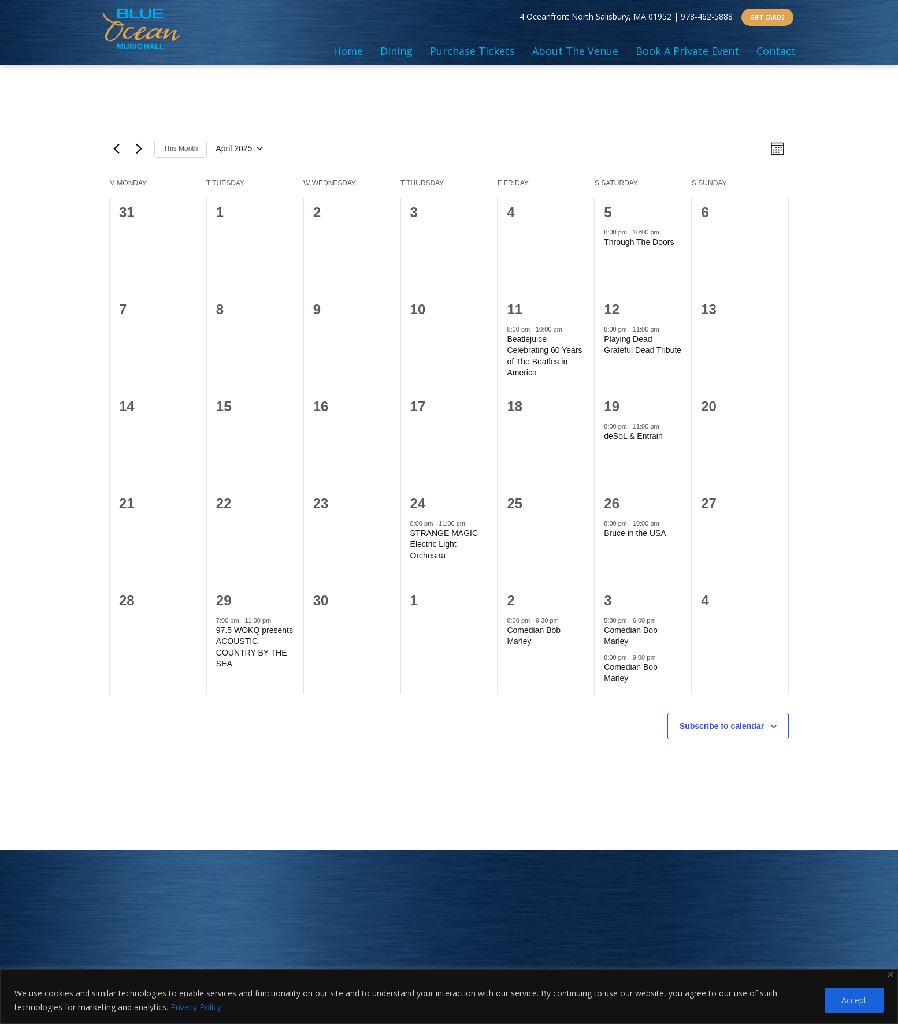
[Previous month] (116, 148)
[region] (449, 996)
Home (348, 51)
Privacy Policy (195, 1006)
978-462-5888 (707, 16)
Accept (854, 1000)
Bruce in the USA (635, 533)
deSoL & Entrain (633, 436)
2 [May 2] (510, 600)
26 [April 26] (611, 503)
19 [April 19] (611, 406)
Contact (776, 51)
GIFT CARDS (767, 17)
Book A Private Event (687, 51)
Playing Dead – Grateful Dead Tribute (642, 344)
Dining (396, 51)
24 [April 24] (418, 503)
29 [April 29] (224, 600)
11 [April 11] (514, 309)
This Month (181, 148)
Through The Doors (639, 242)
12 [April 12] (611, 309)
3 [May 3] (607, 600)
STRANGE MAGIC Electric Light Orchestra (444, 544)
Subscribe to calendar (722, 726)
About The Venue (575, 51)
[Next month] (139, 148)
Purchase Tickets (472, 51)
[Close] (890, 974)
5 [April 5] (607, 212)
